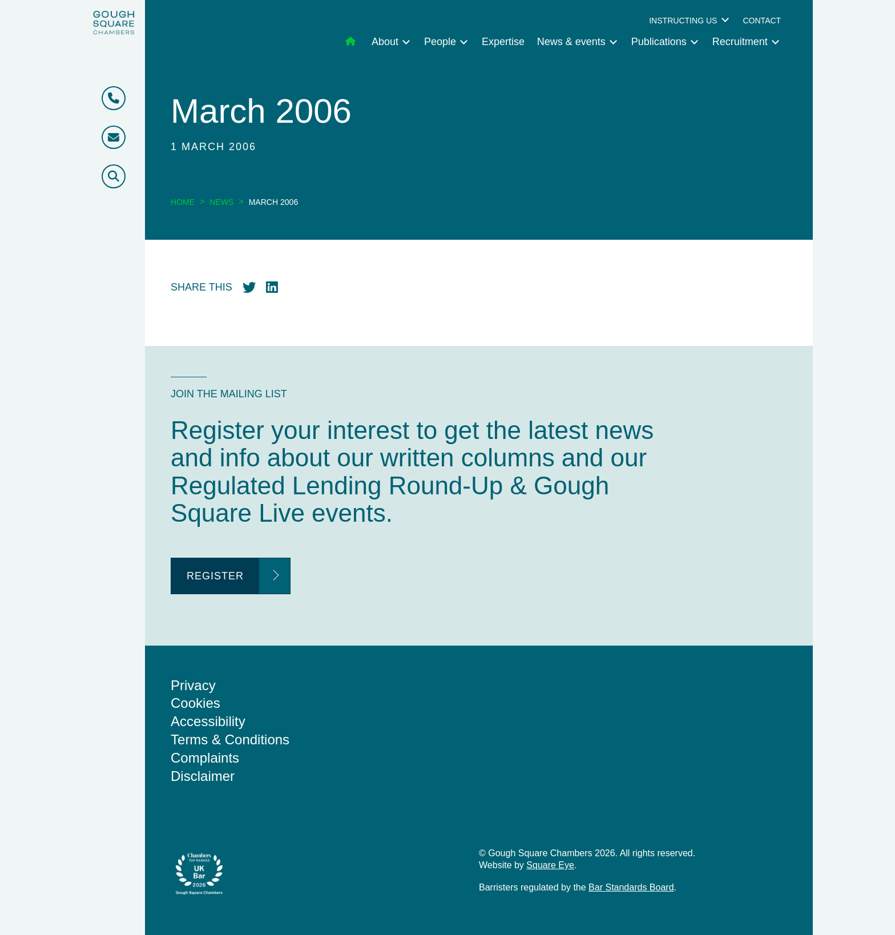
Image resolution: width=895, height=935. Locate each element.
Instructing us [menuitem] (683, 20)
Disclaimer (203, 776)
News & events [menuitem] (571, 41)
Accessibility (208, 721)
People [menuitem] (440, 41)
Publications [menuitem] (659, 41)
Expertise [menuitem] (503, 41)
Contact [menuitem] (762, 20)
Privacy (193, 685)
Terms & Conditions (230, 739)
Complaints (205, 757)
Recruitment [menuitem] (740, 41)
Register (215, 576)
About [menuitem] (385, 41)
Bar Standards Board (631, 887)
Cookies (195, 703)
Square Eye (550, 865)
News (221, 202)
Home (183, 202)
